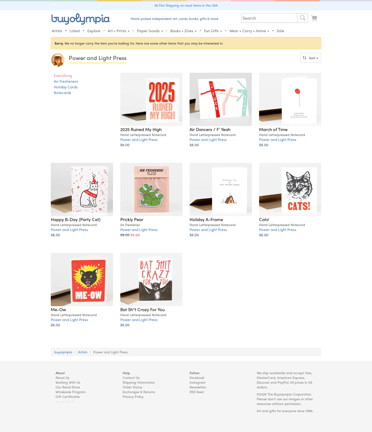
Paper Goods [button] (150, 30)
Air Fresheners (66, 81)
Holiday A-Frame (206, 219)
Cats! (264, 219)
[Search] (302, 18)
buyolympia (63, 352)
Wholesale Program (71, 391)
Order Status (132, 387)
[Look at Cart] (314, 18)
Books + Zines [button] (183, 30)
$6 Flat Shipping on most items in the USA (186, 5)
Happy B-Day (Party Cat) (75, 219)
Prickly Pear (131, 219)
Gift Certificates (68, 396)
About (60, 372)
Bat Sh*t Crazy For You (142, 309)
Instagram (197, 382)
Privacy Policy (133, 396)
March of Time (273, 129)
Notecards (62, 92)
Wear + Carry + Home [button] (249, 30)
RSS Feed (197, 391)
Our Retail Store (68, 387)
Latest (75, 30)
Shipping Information (139, 382)
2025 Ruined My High (141, 129)
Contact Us (131, 377)
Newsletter (198, 387)
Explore (93, 30)
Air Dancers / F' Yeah (210, 129)
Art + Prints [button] (119, 30)
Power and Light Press (139, 139)
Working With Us (68, 382)
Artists (57, 30)
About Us (62, 377)
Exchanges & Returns (139, 391)
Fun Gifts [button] (213, 30)
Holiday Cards (66, 87)
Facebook (197, 377)
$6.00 (125, 144)
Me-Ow (58, 309)
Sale (280, 30)
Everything (63, 75)
